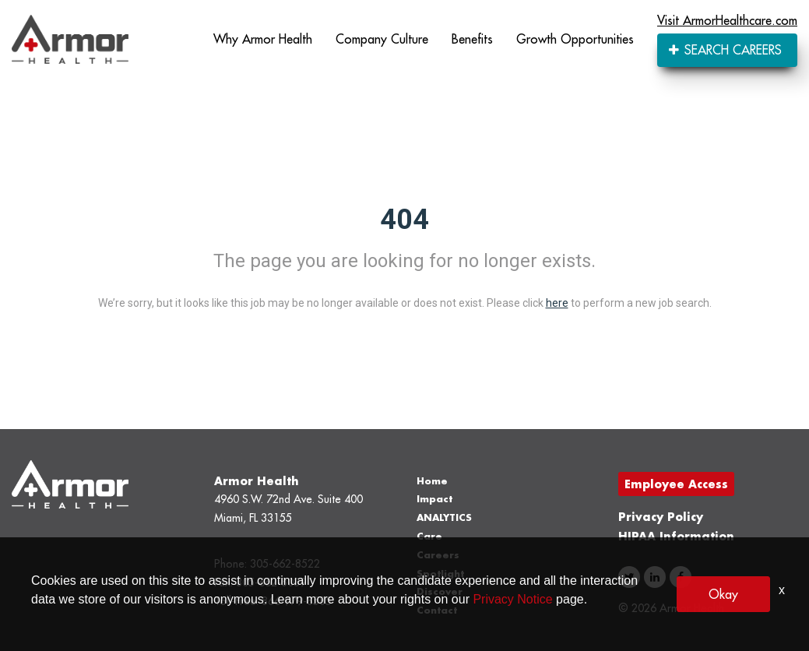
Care (429, 536)
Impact (434, 499)
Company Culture (382, 39)
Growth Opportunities (575, 39)
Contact (437, 610)
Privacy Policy (660, 516)
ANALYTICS (444, 517)
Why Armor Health (262, 39)
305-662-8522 (285, 564)
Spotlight (440, 573)
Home (432, 481)
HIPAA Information (676, 536)
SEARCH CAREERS (725, 50)
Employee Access (676, 484)
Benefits (472, 39)
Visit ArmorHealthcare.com (727, 20)
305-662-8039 (271, 582)
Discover (440, 591)
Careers (438, 555)
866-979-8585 (297, 601)
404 (404, 219)
